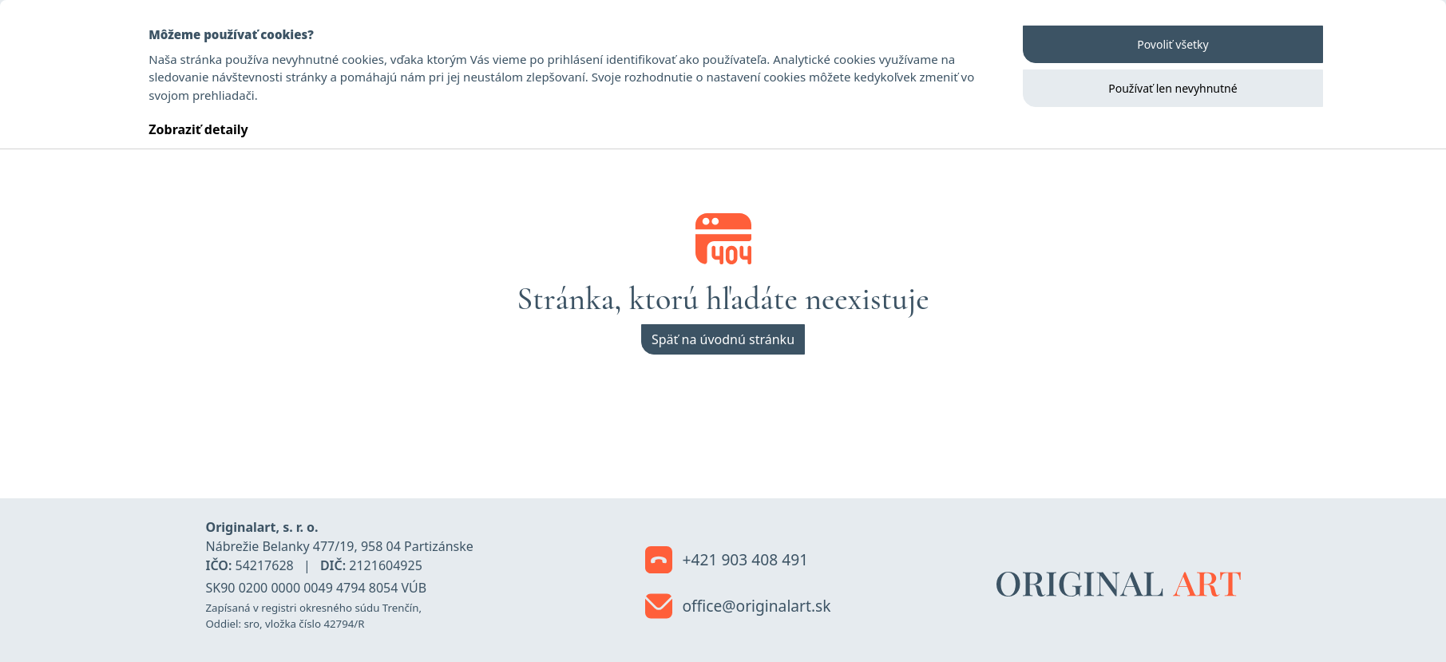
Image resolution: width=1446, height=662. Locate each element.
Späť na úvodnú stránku (723, 339)
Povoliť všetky (1173, 44)
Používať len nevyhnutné (1172, 88)
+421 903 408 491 (727, 560)
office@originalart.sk (738, 607)
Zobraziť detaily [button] (198, 129)
